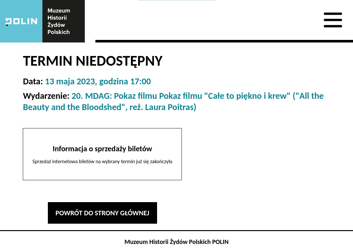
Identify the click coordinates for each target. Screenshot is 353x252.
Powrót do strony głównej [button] (102, 213)
